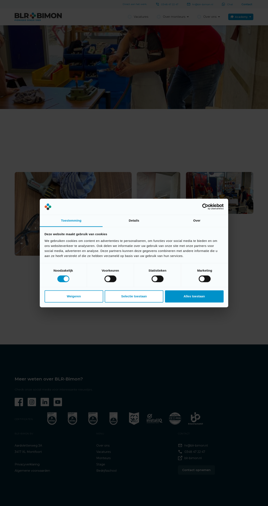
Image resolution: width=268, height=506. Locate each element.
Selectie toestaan (134, 296)
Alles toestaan (194, 296)
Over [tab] (197, 220)
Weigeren (74, 296)
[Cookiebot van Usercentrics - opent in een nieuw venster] (205, 207)
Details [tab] (134, 220)
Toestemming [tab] (71, 220)
